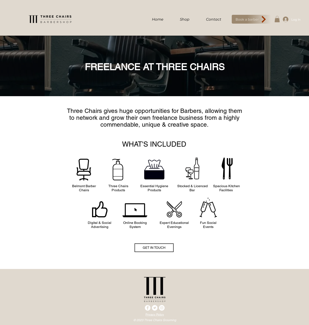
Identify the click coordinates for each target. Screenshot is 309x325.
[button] (277, 19)
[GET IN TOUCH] (154, 247)
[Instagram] (162, 308)
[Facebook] (147, 308)
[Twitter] (155, 308)
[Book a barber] (251, 19)
